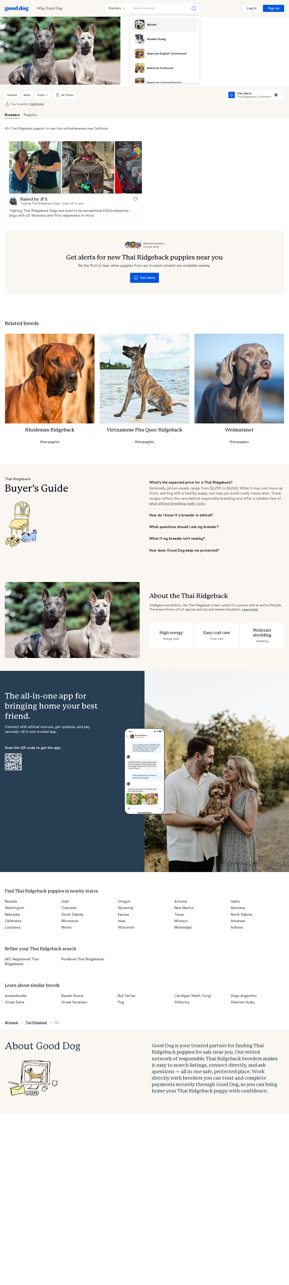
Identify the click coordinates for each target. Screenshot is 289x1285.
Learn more (250, 609)
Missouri (181, 921)
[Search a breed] (164, 8)
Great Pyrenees (74, 1002)
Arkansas (238, 921)
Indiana (237, 927)
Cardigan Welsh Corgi (192, 996)
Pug (121, 1002)
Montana (238, 908)
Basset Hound (72, 996)
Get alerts (144, 277)
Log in (251, 8)
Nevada (11, 901)
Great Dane (14, 1002)
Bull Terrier (127, 996)
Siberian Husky (243, 1002)
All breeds (11, 1022)
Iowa (121, 921)
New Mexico (184, 908)
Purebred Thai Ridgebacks (82, 959)
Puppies (30, 115)
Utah (65, 901)
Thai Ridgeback (36, 1022)
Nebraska (12, 914)
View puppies (50, 442)
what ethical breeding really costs (177, 503)
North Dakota (241, 914)
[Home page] (17, 8)
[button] (35, 167)
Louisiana (12, 927)
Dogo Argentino (244, 996)
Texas (179, 914)
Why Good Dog (49, 8)
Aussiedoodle (15, 996)
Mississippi (183, 927)
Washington (14, 908)
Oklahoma (13, 921)
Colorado (69, 908)
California (37, 104)
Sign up (273, 8)
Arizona (180, 901)
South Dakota (72, 914)
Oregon (124, 901)
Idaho (235, 901)
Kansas (123, 914)
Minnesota (69, 921)
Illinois (66, 927)
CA (56, 1022)
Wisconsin (126, 927)
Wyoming (125, 908)
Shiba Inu (181, 1002)
